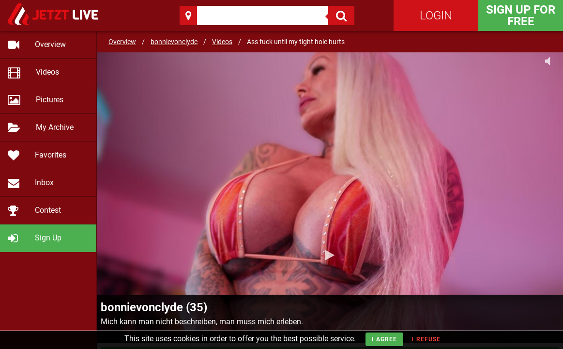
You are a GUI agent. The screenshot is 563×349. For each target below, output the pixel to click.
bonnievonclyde (174, 42)
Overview (122, 42)
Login (436, 15)
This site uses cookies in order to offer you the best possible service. (240, 338)
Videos (222, 42)
